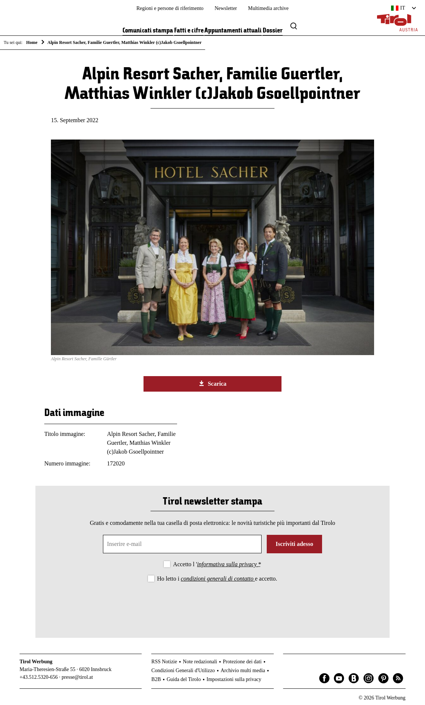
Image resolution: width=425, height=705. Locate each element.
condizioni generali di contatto (218, 578)
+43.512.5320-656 (39, 677)
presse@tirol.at (77, 677)
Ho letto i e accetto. (217, 578)
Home (32, 42)
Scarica (212, 383)
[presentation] (212, 603)
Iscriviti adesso (294, 544)
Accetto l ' (217, 564)
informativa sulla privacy (227, 564)
